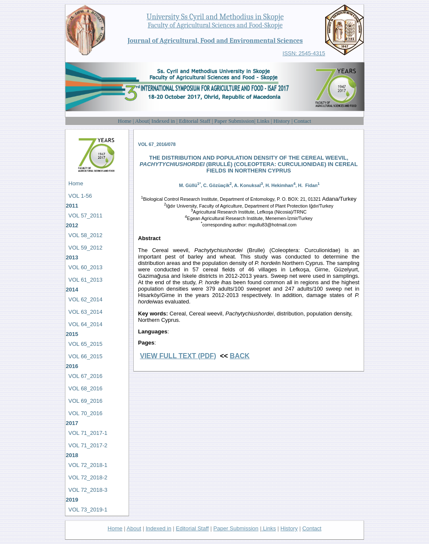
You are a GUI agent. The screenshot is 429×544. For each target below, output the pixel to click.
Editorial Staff (195, 121)
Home (125, 121)
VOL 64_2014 (85, 324)
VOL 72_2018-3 (87, 490)
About (142, 121)
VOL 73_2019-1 (87, 509)
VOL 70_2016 (85, 413)
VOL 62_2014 (85, 299)
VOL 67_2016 (85, 376)
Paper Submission (234, 121)
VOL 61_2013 (85, 279)
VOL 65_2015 (85, 344)
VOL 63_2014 (85, 312)
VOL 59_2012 (85, 247)
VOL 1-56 (80, 196)
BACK (240, 356)
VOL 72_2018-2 (87, 477)
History (281, 121)
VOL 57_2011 (85, 215)
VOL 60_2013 (85, 267)
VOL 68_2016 (85, 388)
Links (263, 121)
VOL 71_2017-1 (87, 433)
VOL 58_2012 (85, 235)
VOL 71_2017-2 (87, 445)
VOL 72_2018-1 (87, 465)
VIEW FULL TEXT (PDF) (178, 356)
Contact (302, 121)
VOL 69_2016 (85, 401)
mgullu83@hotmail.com (272, 224)
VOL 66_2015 (85, 356)
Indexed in (163, 121)
